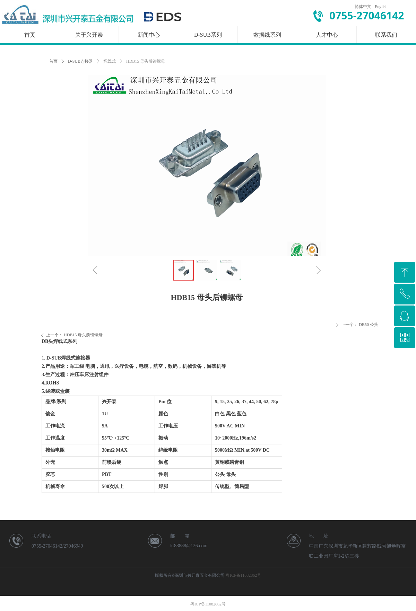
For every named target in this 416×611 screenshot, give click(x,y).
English (381, 6)
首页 (53, 61)
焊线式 (109, 61)
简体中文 (363, 6)
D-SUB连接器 (80, 61)
